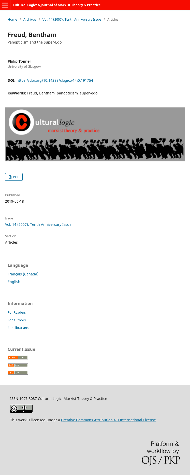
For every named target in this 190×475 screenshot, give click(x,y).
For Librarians (18, 327)
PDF (15, 177)
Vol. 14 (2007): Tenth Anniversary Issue (71, 19)
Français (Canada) (23, 274)
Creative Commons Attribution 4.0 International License (108, 419)
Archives (29, 19)
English (14, 281)
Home (12, 19)
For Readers (17, 312)
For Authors (17, 320)
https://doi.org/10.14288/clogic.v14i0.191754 (55, 80)
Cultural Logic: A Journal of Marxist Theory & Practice (57, 5)
